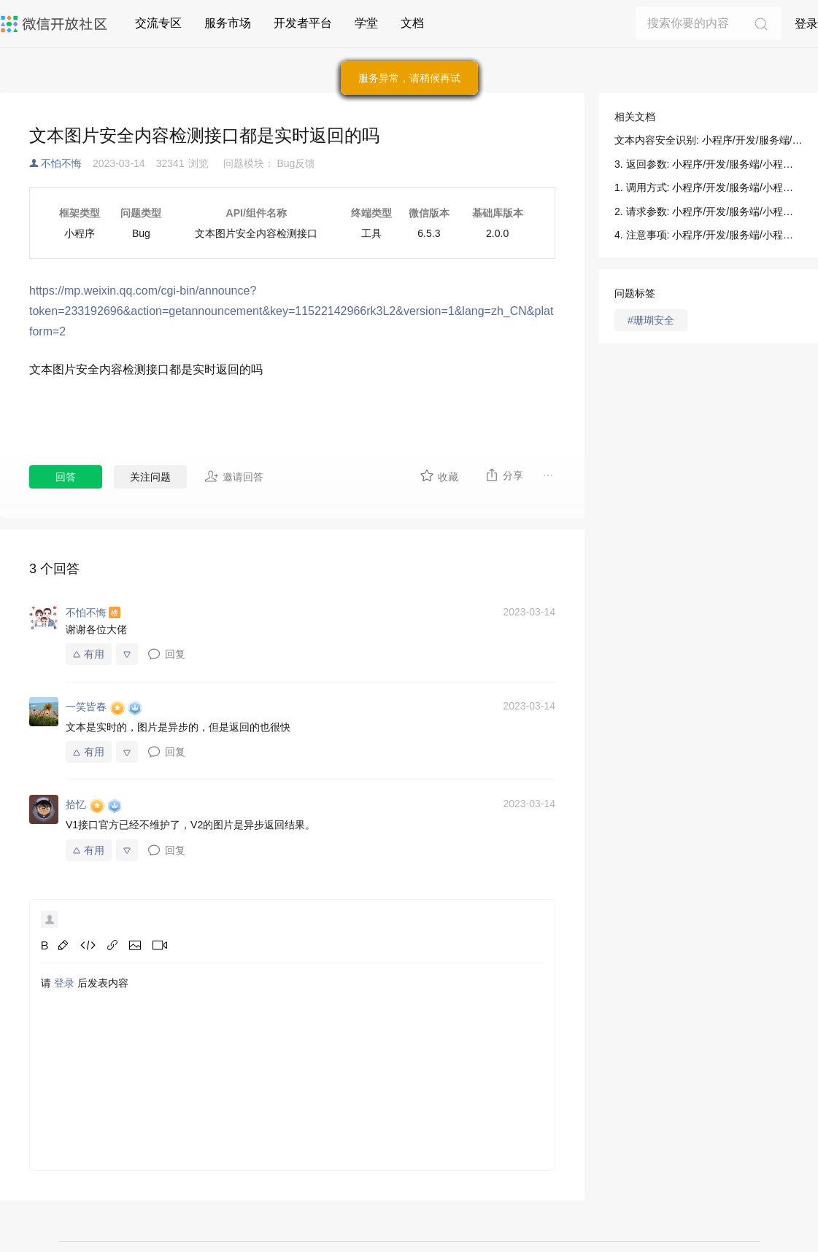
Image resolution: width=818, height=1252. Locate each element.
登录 (806, 24)
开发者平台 (303, 23)
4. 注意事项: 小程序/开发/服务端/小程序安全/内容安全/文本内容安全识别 (708, 235)
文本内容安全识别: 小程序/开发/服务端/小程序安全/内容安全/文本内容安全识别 (708, 140)
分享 (504, 474)
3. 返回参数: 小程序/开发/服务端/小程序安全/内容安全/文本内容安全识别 (708, 164)
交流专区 (158, 23)
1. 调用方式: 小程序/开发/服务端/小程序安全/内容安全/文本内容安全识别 (708, 187)
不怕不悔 (61, 163)
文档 (412, 23)
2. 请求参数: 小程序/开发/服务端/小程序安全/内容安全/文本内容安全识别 (708, 211)
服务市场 (227, 23)
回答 (65, 477)
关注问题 (150, 477)
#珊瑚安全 (651, 320)
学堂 (366, 23)
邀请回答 (233, 476)
